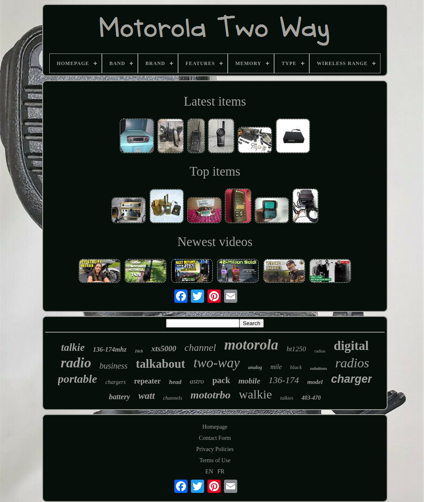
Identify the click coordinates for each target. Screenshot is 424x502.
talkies (286, 398)
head (175, 382)
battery (119, 397)
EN (209, 471)
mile (276, 366)
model (315, 382)
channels (172, 398)
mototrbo (210, 395)
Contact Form (215, 438)
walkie (255, 394)
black (296, 367)
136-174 (284, 380)
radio (75, 362)
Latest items (215, 101)
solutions (318, 368)
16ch (139, 351)
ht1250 (296, 349)
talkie (73, 347)
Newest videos (215, 241)
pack (221, 380)
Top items (215, 171)
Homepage (215, 427)
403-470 (311, 398)
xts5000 (163, 348)
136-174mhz (110, 349)
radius (319, 350)
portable (77, 378)
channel (200, 347)
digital (351, 345)
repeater (147, 381)
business (113, 365)
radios (352, 362)
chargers (115, 382)
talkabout (160, 363)
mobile (249, 380)
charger (351, 379)
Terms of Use (214, 460)
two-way (216, 362)
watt (146, 396)
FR (220, 471)
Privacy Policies (215, 449)
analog (255, 367)
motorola (251, 345)
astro (197, 381)
